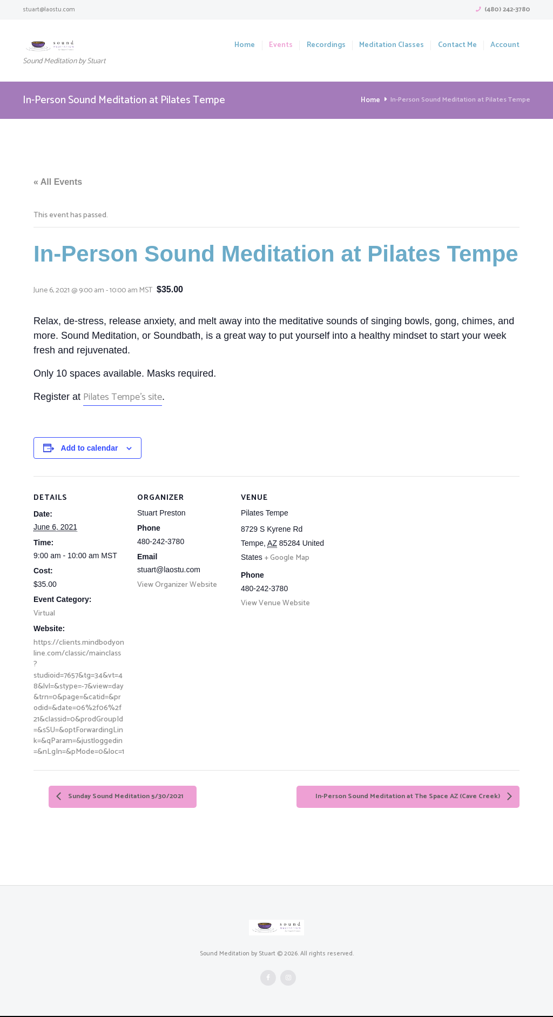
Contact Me (457, 45)
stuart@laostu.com (49, 9)
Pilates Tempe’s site (122, 397)
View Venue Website (275, 603)
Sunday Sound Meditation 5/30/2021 (134, 797)
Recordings (326, 45)
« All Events (57, 181)
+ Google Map (287, 558)
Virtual (44, 613)
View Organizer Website (177, 585)
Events (281, 45)
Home (244, 45)
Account (505, 45)
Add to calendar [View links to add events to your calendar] (89, 448)
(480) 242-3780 (507, 9)
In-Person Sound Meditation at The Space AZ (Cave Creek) (396, 797)
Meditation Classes (391, 45)
